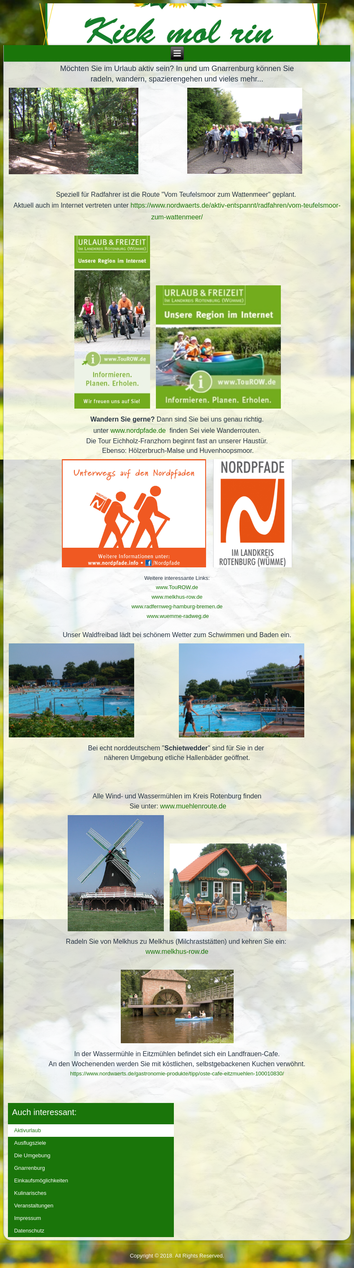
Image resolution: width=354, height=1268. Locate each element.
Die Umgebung (32, 1155)
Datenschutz (29, 1230)
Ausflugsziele (30, 1143)
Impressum (27, 1218)
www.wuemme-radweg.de (178, 616)
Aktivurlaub (27, 1130)
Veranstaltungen (33, 1205)
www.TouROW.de (177, 587)
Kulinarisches (30, 1193)
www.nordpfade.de (138, 430)
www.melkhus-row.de (176, 597)
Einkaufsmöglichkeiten (41, 1180)
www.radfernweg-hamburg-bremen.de (176, 606)
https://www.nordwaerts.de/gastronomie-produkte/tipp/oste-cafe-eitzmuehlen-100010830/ (177, 1073)
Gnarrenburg (29, 1168)
